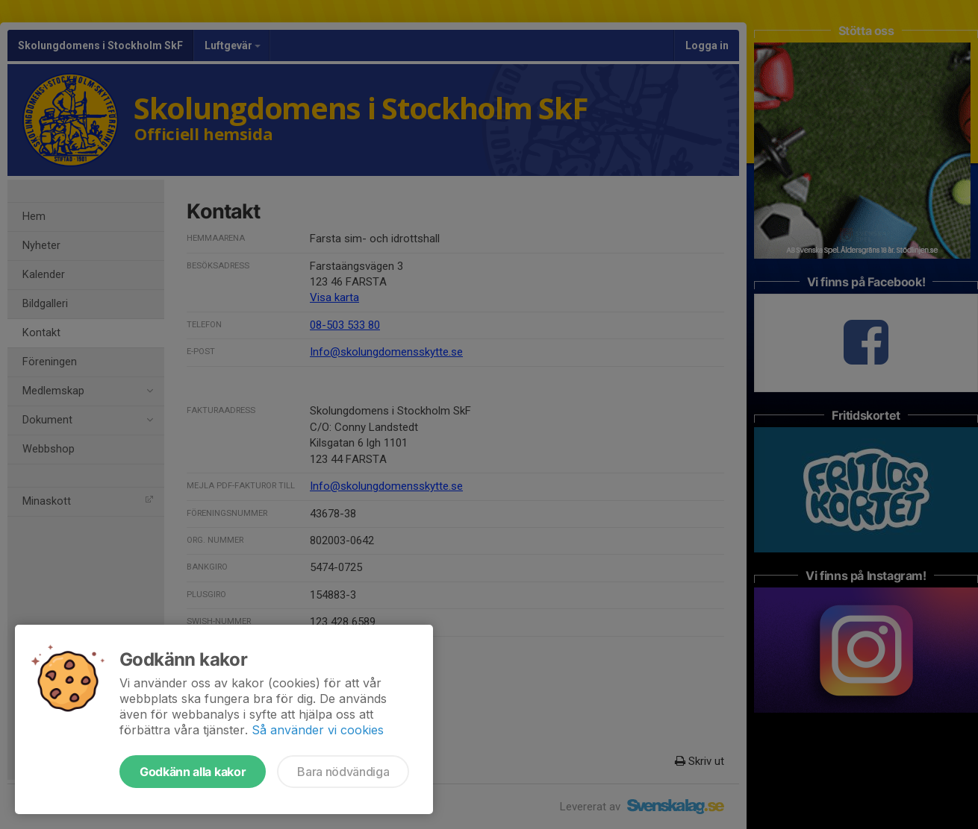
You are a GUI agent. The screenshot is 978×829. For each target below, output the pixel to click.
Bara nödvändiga (343, 771)
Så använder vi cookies (318, 729)
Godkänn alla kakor (193, 771)
